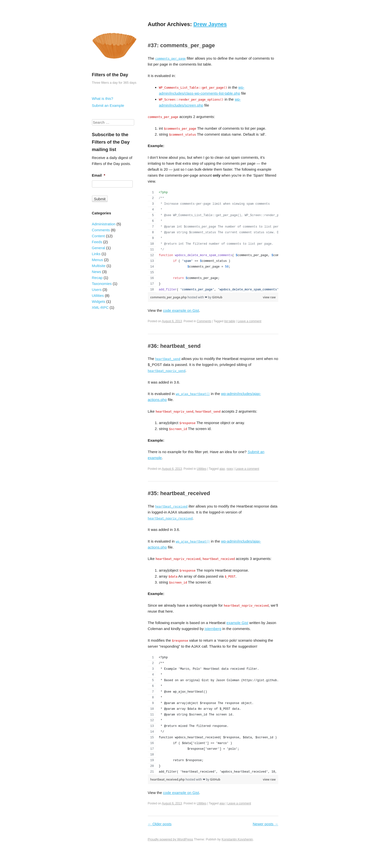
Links (96, 254)
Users (97, 289)
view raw (269, 297)
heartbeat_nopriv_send (167, 371)
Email (98, 175)
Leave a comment (249, 321)
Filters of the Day (110, 74)
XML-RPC (100, 307)
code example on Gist (181, 310)
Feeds (97, 242)
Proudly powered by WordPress (170, 839)
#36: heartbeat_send (174, 346)
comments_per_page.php (169, 297)
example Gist (237, 623)
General (98, 248)
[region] (213, 241)
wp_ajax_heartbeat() (193, 394)
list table (229, 321)
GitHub (217, 297)
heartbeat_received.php (168, 779)
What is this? (102, 98)
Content (98, 236)
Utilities (201, 469)
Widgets (98, 301)
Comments (204, 321)
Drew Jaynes (210, 24)
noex (230, 469)
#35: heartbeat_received (179, 493)
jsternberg (213, 629)
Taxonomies (102, 283)
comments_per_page (170, 58)
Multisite (99, 266)
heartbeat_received (171, 506)
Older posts (160, 824)
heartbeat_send (167, 359)
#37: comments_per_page (181, 45)
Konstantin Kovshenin (237, 839)
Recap (97, 278)
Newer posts (265, 824)
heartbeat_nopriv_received (170, 518)
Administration (104, 224)
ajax (222, 469)
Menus (97, 260)
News (96, 272)
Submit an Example (108, 105)
